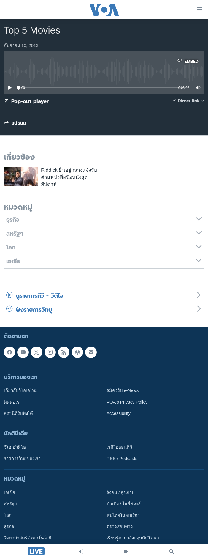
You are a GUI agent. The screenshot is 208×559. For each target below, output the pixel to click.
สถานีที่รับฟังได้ (18, 413)
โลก (8, 515)
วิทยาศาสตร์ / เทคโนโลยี (27, 538)
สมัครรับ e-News (123, 390)
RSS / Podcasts (122, 458)
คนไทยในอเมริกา (123, 515)
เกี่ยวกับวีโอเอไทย (21, 390)
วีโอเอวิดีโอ (15, 447)
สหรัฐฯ (10, 504)
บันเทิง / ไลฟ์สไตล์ (124, 504)
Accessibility (119, 413)
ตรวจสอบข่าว (120, 526)
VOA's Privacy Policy (127, 402)
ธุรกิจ (9, 526)
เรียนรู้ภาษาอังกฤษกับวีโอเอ (133, 538)
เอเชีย (9, 492)
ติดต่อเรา (13, 402)
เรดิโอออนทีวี (119, 447)
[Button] (15, 124)
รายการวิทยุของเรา (22, 458)
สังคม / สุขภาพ (121, 492)
